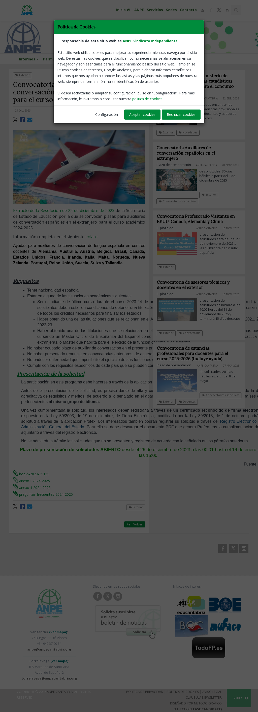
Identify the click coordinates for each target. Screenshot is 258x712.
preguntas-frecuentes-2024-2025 (43, 494)
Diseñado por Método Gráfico (196, 703)
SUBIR (240, 698)
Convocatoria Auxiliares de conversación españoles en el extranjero (186, 153)
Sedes (171, 9)
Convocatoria (193, 333)
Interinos (29, 59)
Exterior (22, 75)
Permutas (52, 59)
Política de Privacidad (144, 691)
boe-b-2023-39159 (31, 474)
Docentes (190, 401)
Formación (97, 59)
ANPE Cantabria (60, 691)
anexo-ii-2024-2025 (32, 487)
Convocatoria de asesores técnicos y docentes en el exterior (196, 284)
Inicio (123, 9)
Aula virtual (74, 59)
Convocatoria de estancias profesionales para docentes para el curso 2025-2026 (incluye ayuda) (196, 353)
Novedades (188, 132)
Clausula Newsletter (204, 697)
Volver (134, 75)
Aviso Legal (212, 691)
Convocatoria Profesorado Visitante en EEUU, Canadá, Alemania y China (199, 218)
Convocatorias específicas (177, 201)
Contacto (188, 9)
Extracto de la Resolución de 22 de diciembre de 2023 (63, 210)
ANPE (139, 9)
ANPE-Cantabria (133, 110)
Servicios (155, 9)
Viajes (115, 59)
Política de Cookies (183, 691)
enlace (91, 236)
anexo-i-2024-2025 (31, 480)
